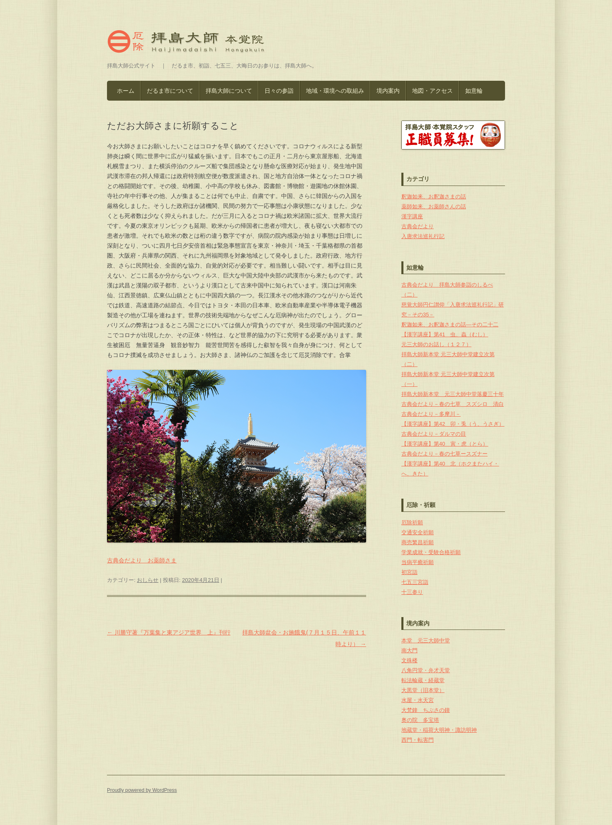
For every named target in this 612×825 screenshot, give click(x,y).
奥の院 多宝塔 (420, 720)
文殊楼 (409, 660)
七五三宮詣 (414, 582)
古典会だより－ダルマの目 (433, 434)
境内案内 (388, 90)
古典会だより (417, 226)
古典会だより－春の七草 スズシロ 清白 (452, 404)
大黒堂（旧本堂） (422, 690)
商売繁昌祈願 (417, 542)
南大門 (409, 650)
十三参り (412, 592)
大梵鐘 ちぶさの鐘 (425, 710)
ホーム (125, 90)
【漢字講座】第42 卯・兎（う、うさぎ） (452, 424)
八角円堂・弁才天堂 (425, 670)
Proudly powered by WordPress (142, 790)
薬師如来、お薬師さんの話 (433, 206)
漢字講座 (412, 216)
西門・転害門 (417, 740)
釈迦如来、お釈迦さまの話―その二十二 (449, 324)
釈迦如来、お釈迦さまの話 (433, 196)
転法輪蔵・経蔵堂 (422, 680)
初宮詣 (409, 572)
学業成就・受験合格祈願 (431, 552)
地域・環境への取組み (335, 90)
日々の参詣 (279, 90)
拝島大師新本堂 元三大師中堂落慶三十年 (452, 394)
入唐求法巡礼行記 (422, 236)
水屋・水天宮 (417, 700)
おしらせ (147, 580)
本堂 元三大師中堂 (425, 640)
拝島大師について (229, 90)
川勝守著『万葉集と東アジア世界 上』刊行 (169, 632)
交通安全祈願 (417, 532)
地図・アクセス (432, 90)
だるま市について (170, 90)
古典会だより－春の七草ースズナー (444, 454)
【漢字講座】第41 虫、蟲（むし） (444, 334)
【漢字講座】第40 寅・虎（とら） (444, 444)
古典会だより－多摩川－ (431, 414)
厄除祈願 (412, 522)
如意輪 (474, 90)
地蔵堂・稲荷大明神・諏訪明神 (439, 730)
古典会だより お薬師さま (142, 560)
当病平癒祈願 (417, 562)
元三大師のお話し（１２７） (436, 344)
